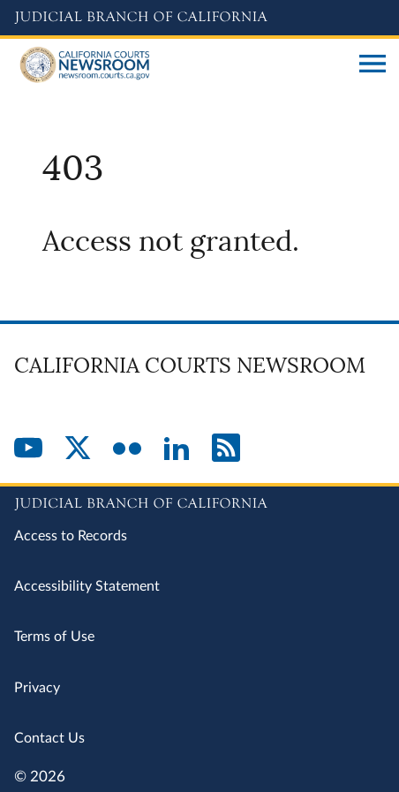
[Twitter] (78, 449)
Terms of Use (54, 637)
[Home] (180, 65)
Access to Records (70, 536)
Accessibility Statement (87, 586)
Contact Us (49, 738)
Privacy (37, 688)
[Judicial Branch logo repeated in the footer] (199, 500)
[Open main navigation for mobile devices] (372, 65)
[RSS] (226, 449)
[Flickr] (127, 449)
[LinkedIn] (176, 449)
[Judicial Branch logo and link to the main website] (199, 18)
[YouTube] (28, 449)
